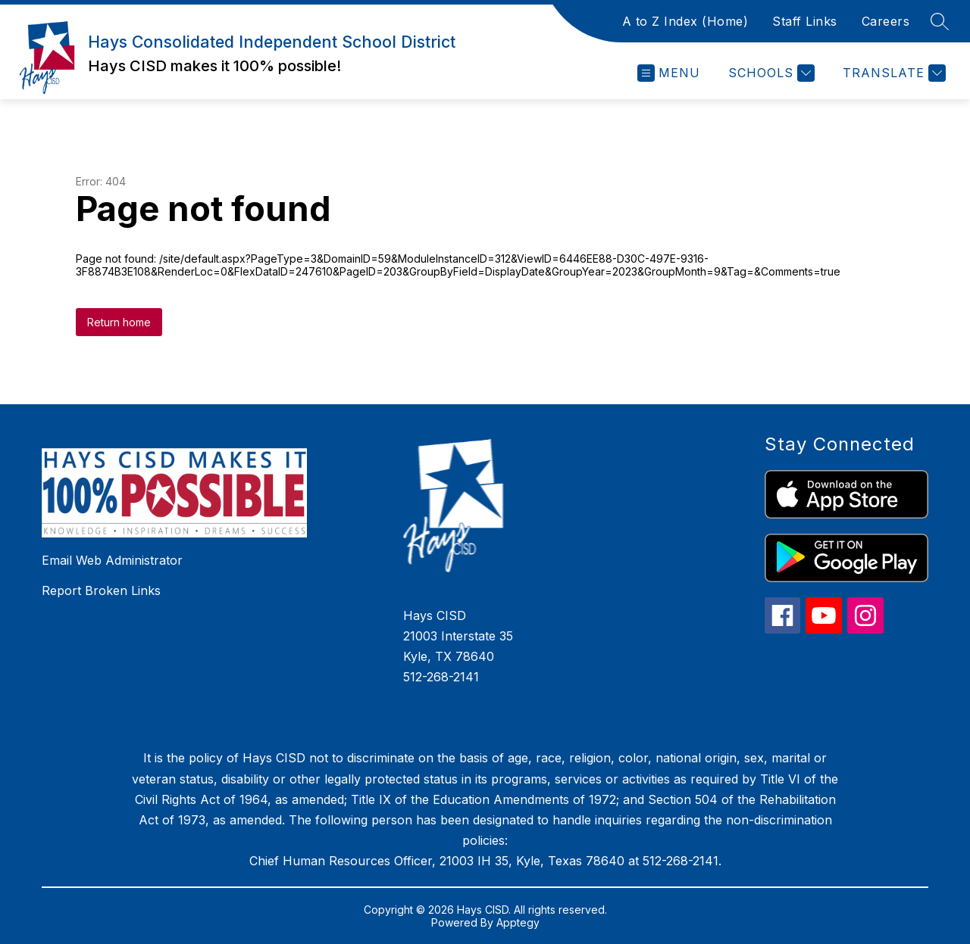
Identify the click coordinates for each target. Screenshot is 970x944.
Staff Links (804, 21)
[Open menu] (668, 73)
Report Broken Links (101, 590)
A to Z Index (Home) (685, 21)
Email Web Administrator (112, 560)
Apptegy (518, 922)
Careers (886, 21)
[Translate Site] (892, 73)
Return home (119, 322)
